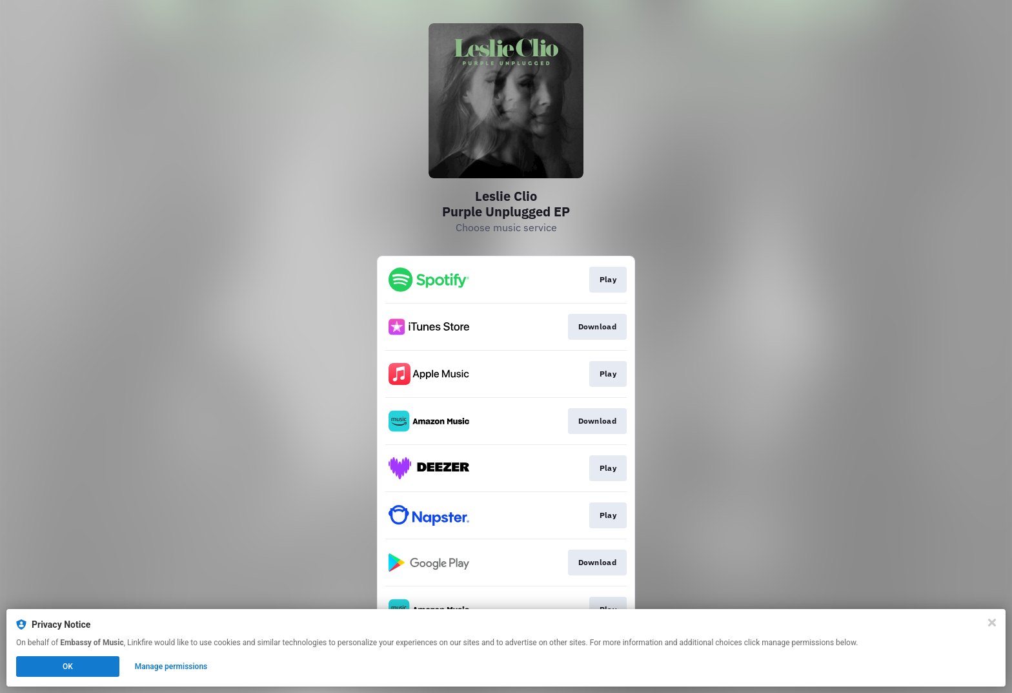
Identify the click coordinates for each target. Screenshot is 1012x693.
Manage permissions (171, 666)
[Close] (992, 622)
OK (68, 666)
